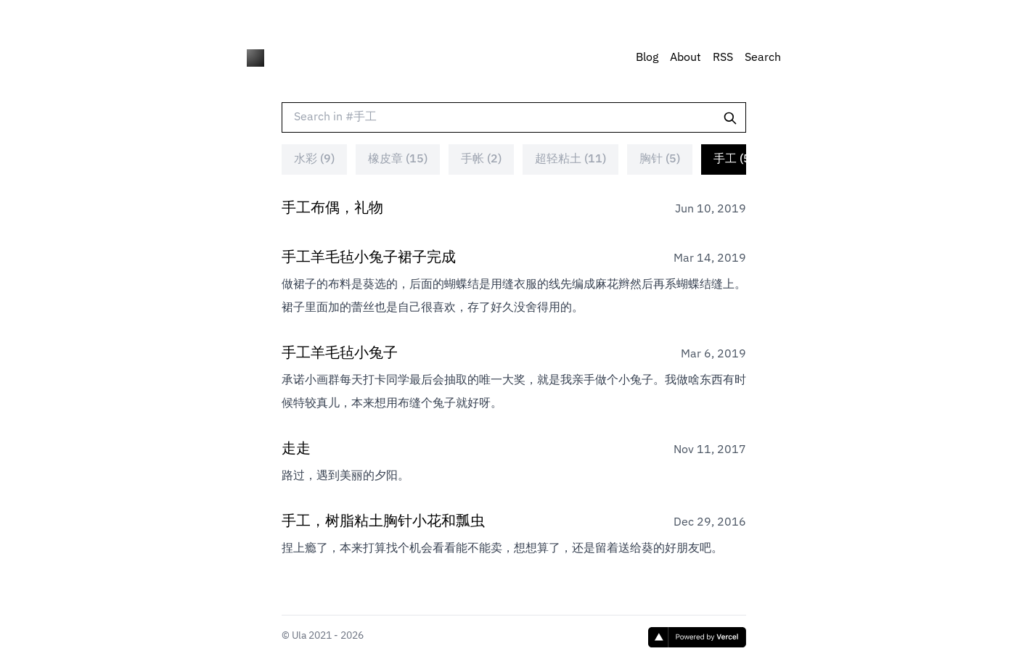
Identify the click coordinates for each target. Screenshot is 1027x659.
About (685, 58)
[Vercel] (697, 637)
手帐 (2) (481, 173)
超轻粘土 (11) (570, 173)
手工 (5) (733, 173)
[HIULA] (255, 58)
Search (763, 58)
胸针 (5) (659, 173)
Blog (647, 58)
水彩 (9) (314, 173)
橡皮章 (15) (397, 173)
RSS (723, 58)
